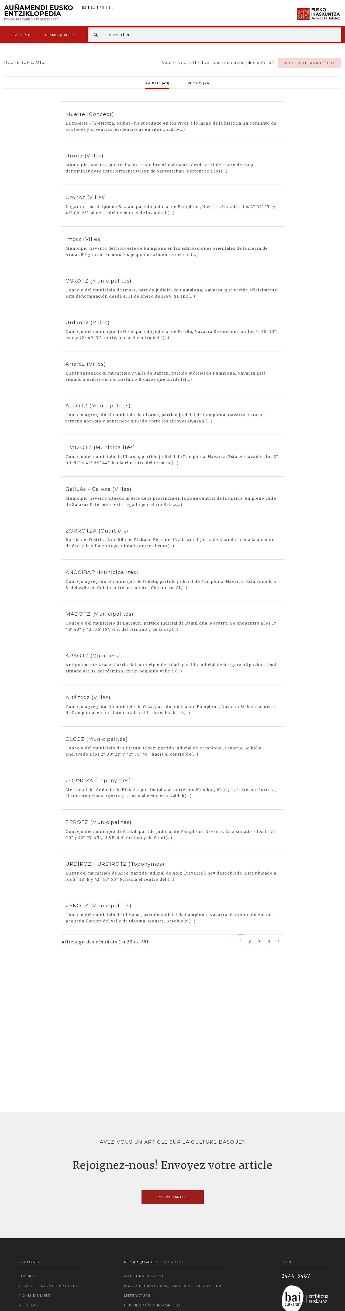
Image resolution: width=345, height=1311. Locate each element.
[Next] (278, 941)
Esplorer (20, 35)
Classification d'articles (48, 1286)
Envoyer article (172, 1197)
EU (93, 7)
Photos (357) (199, 82)
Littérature (137, 1295)
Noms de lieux (35, 1295)
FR (101, 7)
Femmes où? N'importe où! (154, 1305)
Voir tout (174, 1262)
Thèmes (27, 1276)
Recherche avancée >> (309, 63)
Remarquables (60, 35)
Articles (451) (157, 82)
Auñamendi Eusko (38, 13)
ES (84, 7)
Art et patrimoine (144, 1276)
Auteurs (28, 1305)
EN (110, 7)
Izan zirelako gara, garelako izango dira (173, 1286)
